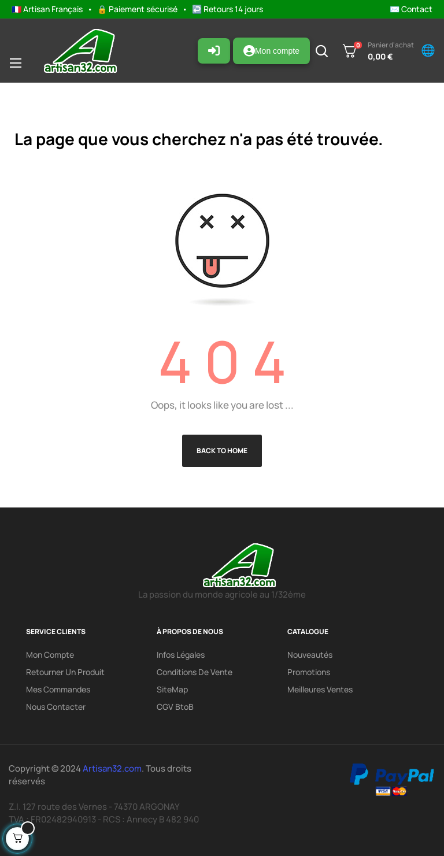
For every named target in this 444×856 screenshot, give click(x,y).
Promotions (308, 671)
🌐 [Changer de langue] (428, 50)
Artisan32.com (112, 768)
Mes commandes (58, 689)
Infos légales (181, 654)
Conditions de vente (194, 671)
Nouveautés (309, 654)
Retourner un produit (65, 671)
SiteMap (172, 689)
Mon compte (271, 51)
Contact (416, 8)
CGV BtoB (175, 706)
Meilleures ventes (320, 689)
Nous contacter (56, 706)
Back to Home (222, 450)
